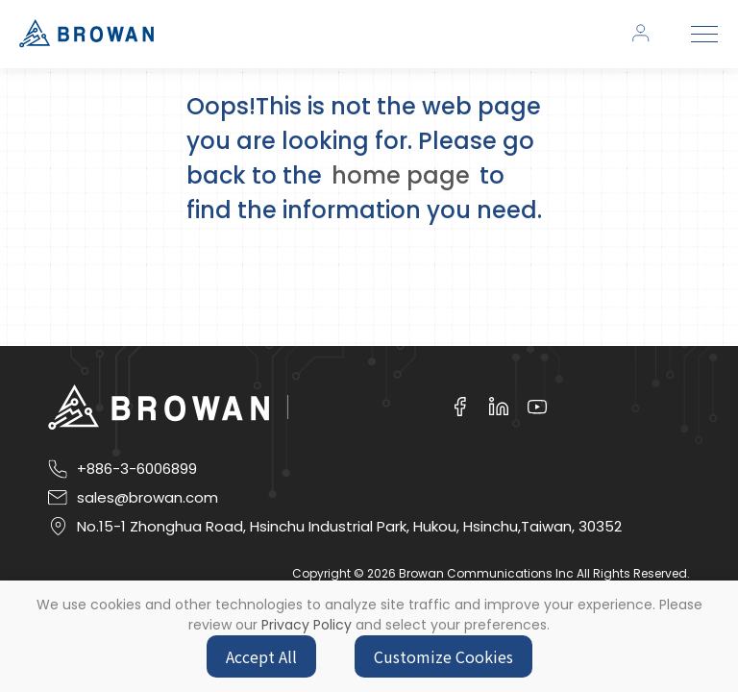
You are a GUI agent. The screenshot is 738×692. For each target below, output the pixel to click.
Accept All (261, 656)
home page (401, 175)
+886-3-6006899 (137, 469)
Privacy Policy (306, 624)
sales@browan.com (147, 498)
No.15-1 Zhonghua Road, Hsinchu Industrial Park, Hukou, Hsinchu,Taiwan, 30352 (349, 526)
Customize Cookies (443, 656)
